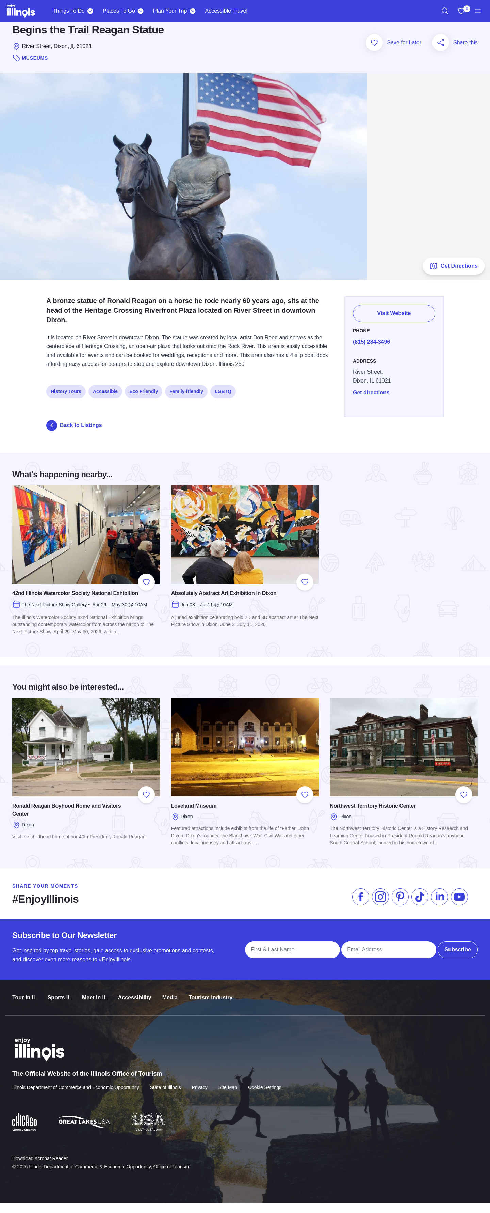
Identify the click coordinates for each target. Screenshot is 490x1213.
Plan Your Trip (170, 11)
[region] (445, 10)
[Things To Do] (90, 10)
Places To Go (119, 11)
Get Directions (453, 275)
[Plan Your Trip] (192, 10)
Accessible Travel (226, 11)
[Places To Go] (140, 10)
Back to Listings (74, 435)
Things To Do (69, 11)
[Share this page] (440, 52)
